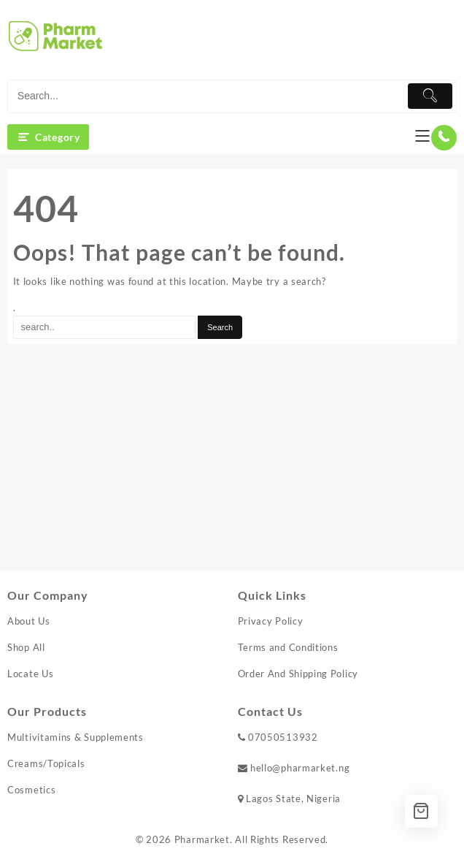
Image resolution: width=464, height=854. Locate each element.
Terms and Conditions (288, 647)
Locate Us (30, 673)
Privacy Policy (270, 621)
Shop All (26, 647)
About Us (28, 621)
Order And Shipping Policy (298, 673)
